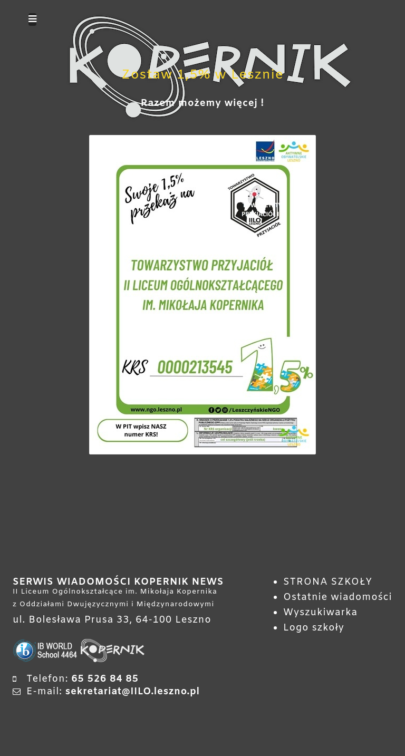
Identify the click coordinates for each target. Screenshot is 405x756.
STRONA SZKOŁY (327, 582)
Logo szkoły (313, 628)
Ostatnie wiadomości (337, 597)
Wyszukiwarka (320, 612)
